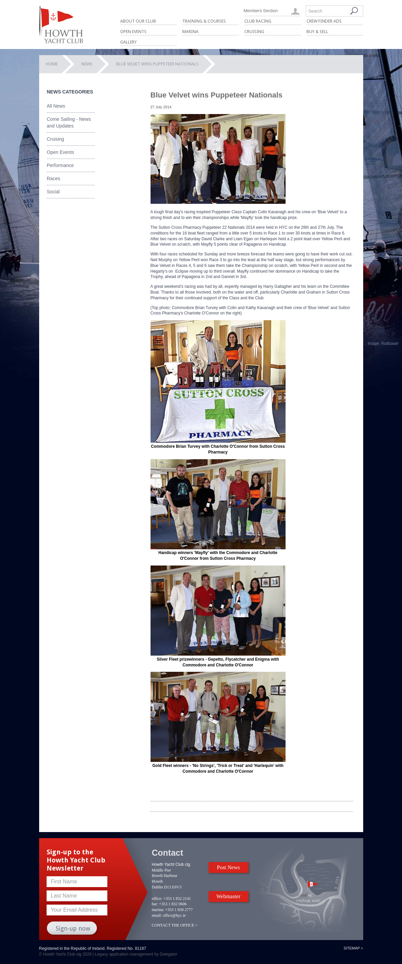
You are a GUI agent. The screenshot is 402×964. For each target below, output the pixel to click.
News (86, 63)
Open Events (133, 31)
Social (53, 191)
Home (52, 63)
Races (53, 178)
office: (157, 898)
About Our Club (138, 21)
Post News (228, 867)
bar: (155, 904)
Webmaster (228, 896)
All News (56, 106)
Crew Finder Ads (324, 21)
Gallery (128, 42)
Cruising (254, 31)
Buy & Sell (317, 31)
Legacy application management (124, 954)
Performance (60, 165)
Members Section (261, 10)
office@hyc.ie (174, 915)
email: (157, 915)
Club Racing (257, 21)
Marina (190, 31)
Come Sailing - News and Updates (69, 122)
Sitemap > (353, 948)
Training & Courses (204, 21)
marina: (158, 909)
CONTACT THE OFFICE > (175, 925)
